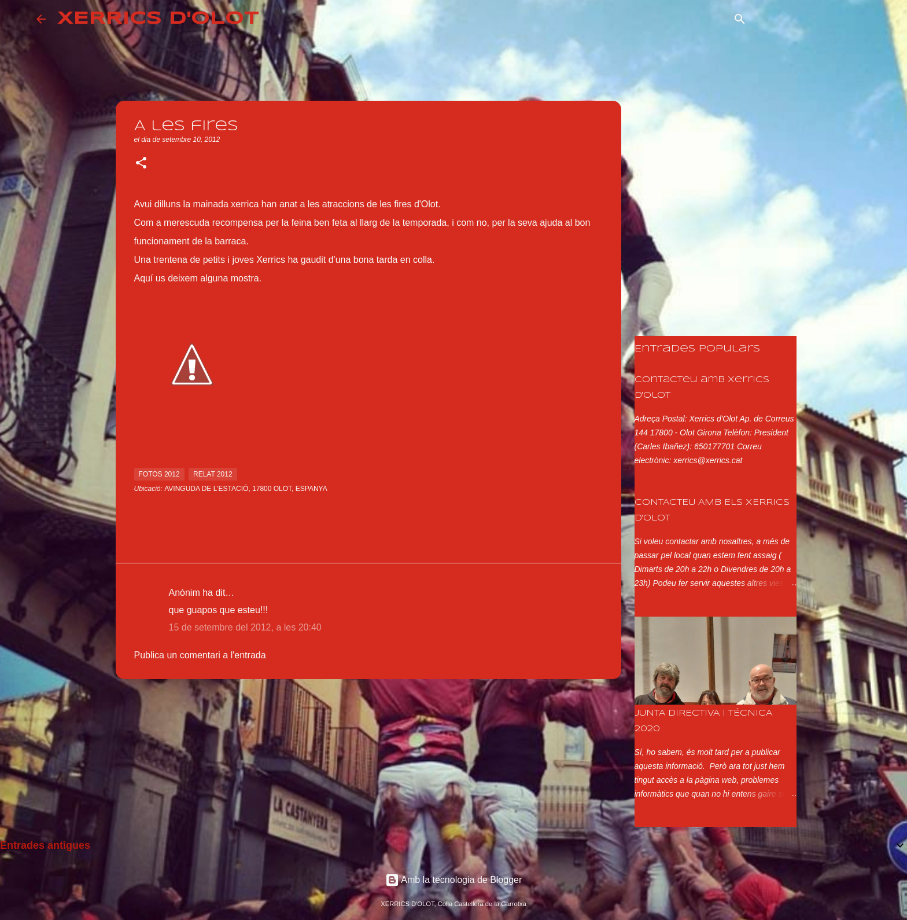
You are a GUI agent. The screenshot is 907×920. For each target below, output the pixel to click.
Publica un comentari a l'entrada (200, 655)
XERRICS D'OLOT (158, 19)
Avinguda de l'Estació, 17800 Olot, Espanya (245, 489)
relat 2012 (213, 474)
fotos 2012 (159, 474)
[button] (141, 164)
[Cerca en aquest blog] (812, 19)
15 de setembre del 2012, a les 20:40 (245, 627)
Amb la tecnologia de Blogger (453, 880)
